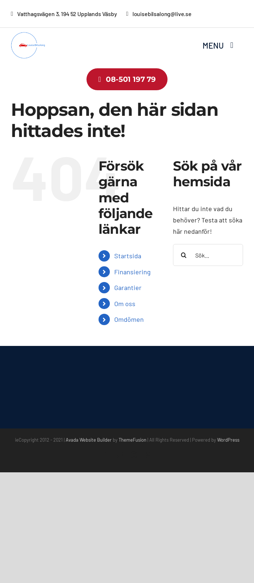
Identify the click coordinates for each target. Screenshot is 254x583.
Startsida (127, 256)
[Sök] (184, 255)
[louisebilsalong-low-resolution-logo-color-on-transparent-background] (32, 35)
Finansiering (132, 272)
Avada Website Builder (89, 440)
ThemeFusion (132, 440)
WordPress (228, 440)
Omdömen (129, 319)
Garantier (128, 287)
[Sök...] (208, 255)
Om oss (124, 304)
